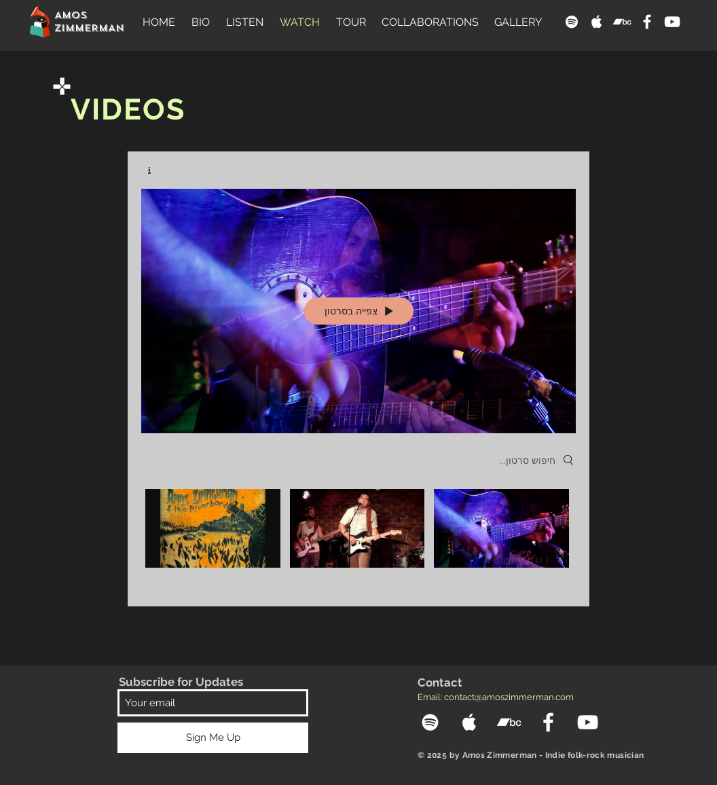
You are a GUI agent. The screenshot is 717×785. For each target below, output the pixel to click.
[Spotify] (571, 21)
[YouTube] (672, 21)
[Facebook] (647, 21)
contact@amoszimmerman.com (509, 697)
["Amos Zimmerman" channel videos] (358, 537)
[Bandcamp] (621, 21)
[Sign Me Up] (212, 738)
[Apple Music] (596, 21)
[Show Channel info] (154, 170)
